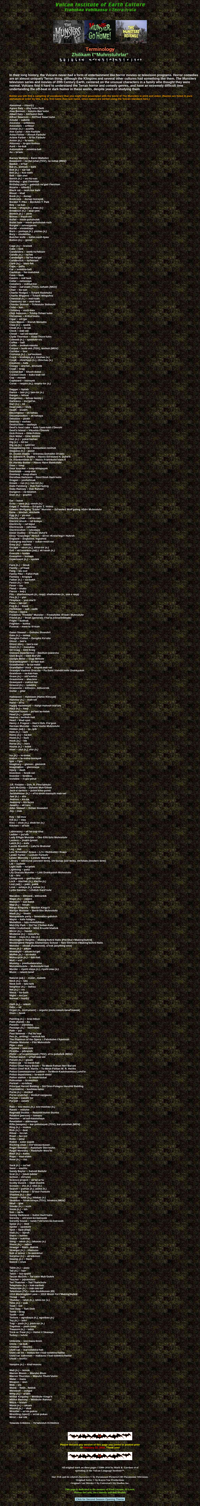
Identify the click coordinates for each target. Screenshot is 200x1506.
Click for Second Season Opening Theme (100, 1499)
